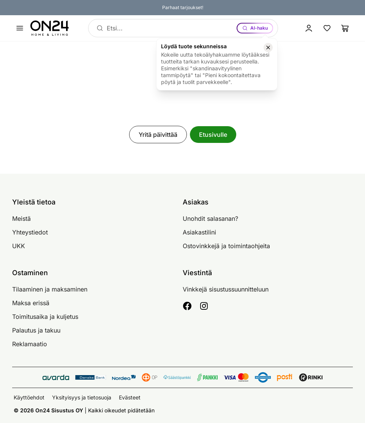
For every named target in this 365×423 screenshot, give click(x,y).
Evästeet (130, 397)
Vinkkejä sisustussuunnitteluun (226, 289)
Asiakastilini (199, 232)
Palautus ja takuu (36, 330)
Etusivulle (213, 134)
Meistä (21, 218)
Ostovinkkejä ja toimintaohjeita (226, 246)
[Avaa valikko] (19, 28)
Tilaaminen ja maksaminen (49, 289)
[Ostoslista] (345, 28)
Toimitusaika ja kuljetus (45, 316)
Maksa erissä (30, 303)
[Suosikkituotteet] (327, 28)
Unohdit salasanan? (210, 218)
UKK (18, 246)
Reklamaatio (29, 344)
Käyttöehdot (29, 397)
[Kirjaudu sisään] (308, 28)
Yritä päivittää (158, 134)
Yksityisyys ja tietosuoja (81, 397)
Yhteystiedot (30, 232)
